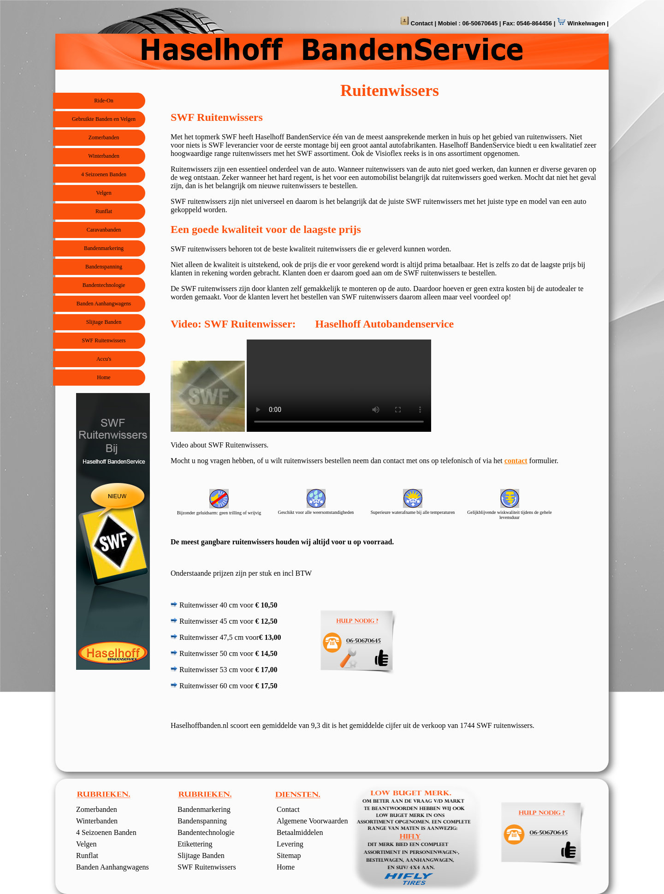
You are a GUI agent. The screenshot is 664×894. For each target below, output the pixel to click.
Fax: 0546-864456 (527, 23)
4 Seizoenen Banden (103, 174)
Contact (421, 23)
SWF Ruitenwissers (103, 340)
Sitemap (289, 855)
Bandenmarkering (104, 248)
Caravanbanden (104, 229)
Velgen (103, 193)
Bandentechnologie (104, 285)
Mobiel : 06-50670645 (468, 23)
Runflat (103, 211)
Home (103, 377)
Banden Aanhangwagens (104, 303)
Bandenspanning (103, 266)
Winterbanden (103, 156)
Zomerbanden (104, 137)
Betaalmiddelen (300, 832)
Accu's (103, 359)
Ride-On (103, 100)
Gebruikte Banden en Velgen (104, 119)
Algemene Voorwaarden (312, 821)
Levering (290, 844)
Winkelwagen (585, 23)
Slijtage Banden (103, 322)
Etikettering (195, 844)
